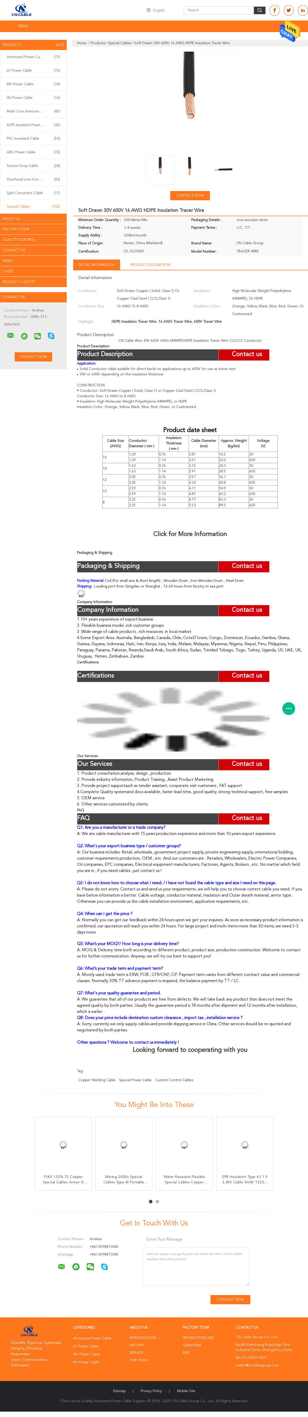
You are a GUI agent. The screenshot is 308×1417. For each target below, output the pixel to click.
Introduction (143, 1338)
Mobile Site (186, 1391)
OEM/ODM (192, 1345)
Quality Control (19, 240)
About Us (11, 219)
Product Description (150, 265)
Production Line (198, 1338)
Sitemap (119, 1391)
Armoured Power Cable (33, 57)
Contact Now (190, 195)
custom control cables (174, 1080)
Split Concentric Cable (33, 193)
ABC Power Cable (33, 152)
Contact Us (14, 250)
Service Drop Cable (33, 165)
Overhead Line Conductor (33, 179)
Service (136, 1353)
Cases (8, 271)
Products (33, 45)
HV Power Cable (33, 97)
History (137, 1345)
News (23, 26)
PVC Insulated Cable (33, 138)
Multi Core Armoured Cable (33, 111)
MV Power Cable (33, 84)
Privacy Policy (151, 1391)
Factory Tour (16, 229)
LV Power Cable (33, 70)
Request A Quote (19, 282)
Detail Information (96, 265)
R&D (186, 1353)
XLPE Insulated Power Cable (33, 125)
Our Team (139, 1360)
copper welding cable (97, 1080)
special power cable (135, 1080)
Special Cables (33, 206)
